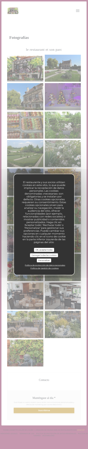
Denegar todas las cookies (44, 255)
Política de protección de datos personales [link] (45, 265)
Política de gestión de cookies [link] (44, 268)
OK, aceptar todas (44, 250)
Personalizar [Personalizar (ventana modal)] (44, 260)
